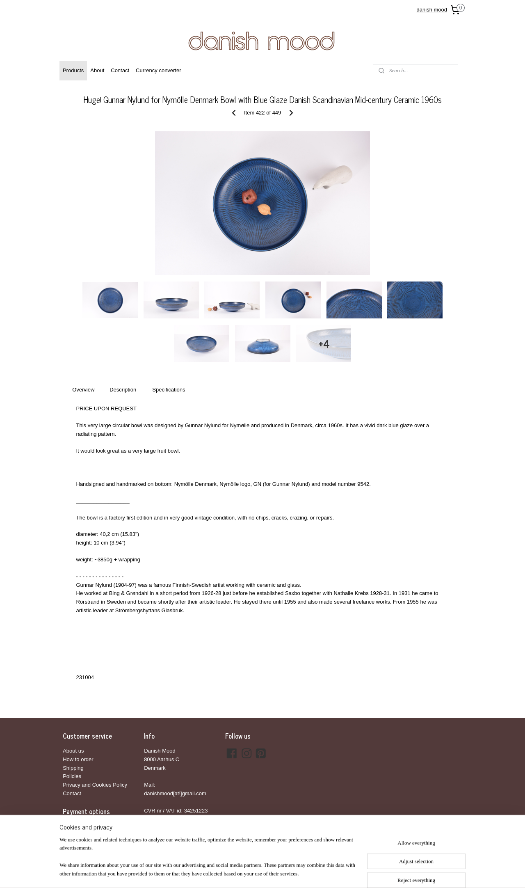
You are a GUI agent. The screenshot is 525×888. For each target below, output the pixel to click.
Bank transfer (78, 826)
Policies (72, 776)
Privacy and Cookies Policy (95, 785)
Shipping (73, 768)
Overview (83, 390)
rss (254, 872)
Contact (120, 70)
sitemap (240, 872)
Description (123, 390)
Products (73, 70)
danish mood (432, 10)
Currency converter (158, 70)
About (97, 70)
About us (73, 751)
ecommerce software (282, 872)
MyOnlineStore (346, 872)
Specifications (168, 390)
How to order (78, 759)
